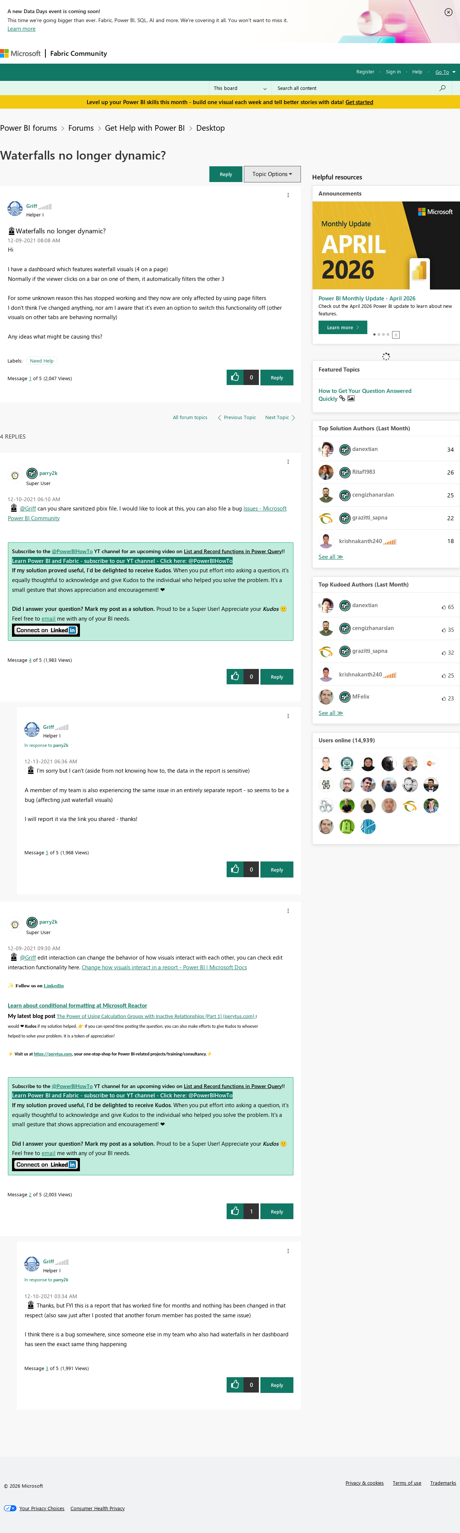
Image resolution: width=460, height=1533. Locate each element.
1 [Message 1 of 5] (30, 378)
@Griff (28, 508)
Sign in (393, 71)
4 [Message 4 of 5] (30, 660)
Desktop (210, 127)
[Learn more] (343, 327)
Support (315, 53)
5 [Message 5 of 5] (47, 852)
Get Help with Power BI (145, 127)
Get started (359, 102)
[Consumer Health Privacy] (98, 1508)
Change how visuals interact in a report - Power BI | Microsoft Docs (164, 967)
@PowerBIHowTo (72, 551)
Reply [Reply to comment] (277, 676)
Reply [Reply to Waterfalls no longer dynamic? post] (277, 377)
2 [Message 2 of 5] (30, 1194)
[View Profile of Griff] (31, 205)
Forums (124, 53)
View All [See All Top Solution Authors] (331, 556)
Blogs (255, 53)
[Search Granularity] (240, 88)
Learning (283, 53)
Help (417, 71)
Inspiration (157, 53)
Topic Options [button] (270, 174)
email (49, 618)
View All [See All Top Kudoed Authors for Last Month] (331, 713)
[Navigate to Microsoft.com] (20, 53)
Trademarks (443, 1482)
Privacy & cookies (365, 1482)
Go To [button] (442, 72)
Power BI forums (28, 127)
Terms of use (407, 1482)
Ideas (188, 53)
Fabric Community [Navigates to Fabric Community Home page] (78, 53)
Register (365, 71)
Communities (221, 53)
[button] (225, 174)
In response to (46, 745)
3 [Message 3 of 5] (47, 1368)
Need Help (42, 360)
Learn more (22, 28)
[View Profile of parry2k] (48, 472)
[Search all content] (361, 88)
